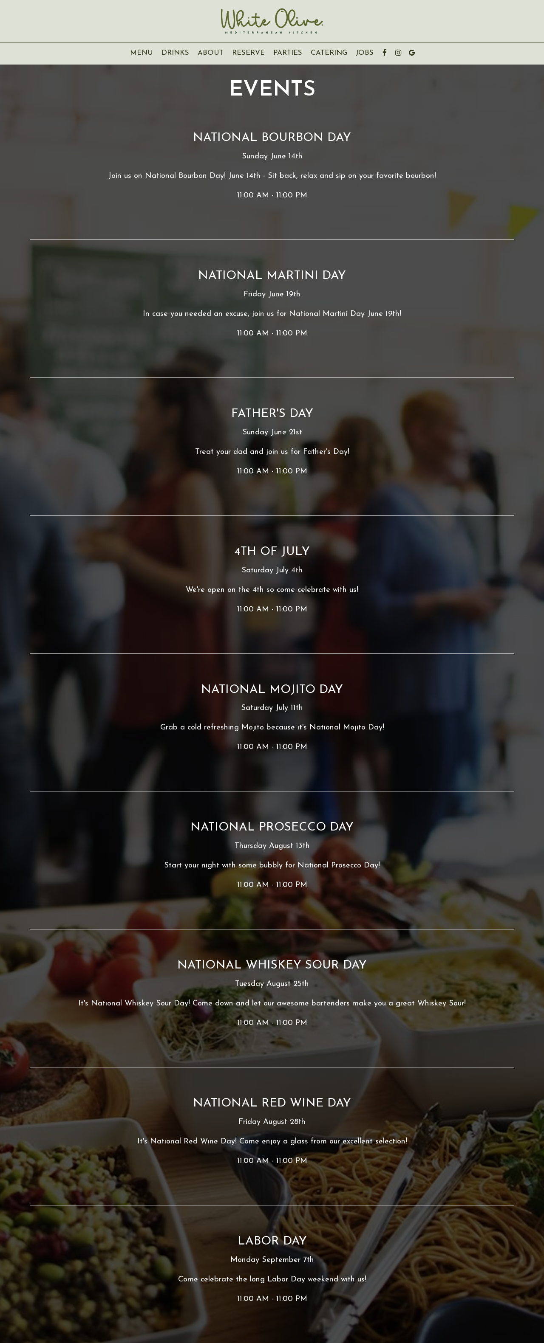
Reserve (248, 52)
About (208, 52)
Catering (329, 52)
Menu (141, 52)
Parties (287, 52)
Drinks (175, 52)
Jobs (365, 52)
